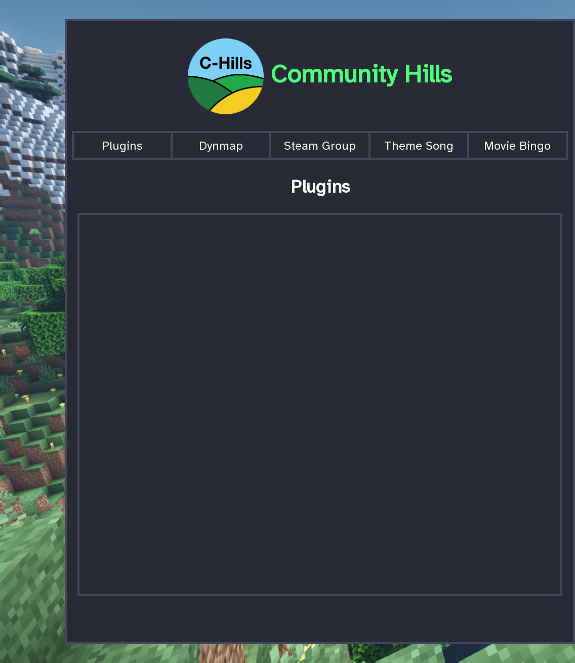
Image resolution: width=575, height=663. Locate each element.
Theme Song (419, 145)
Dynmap (221, 145)
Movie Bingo (517, 145)
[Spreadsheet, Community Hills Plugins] (319, 404)
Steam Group (320, 145)
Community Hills (361, 74)
